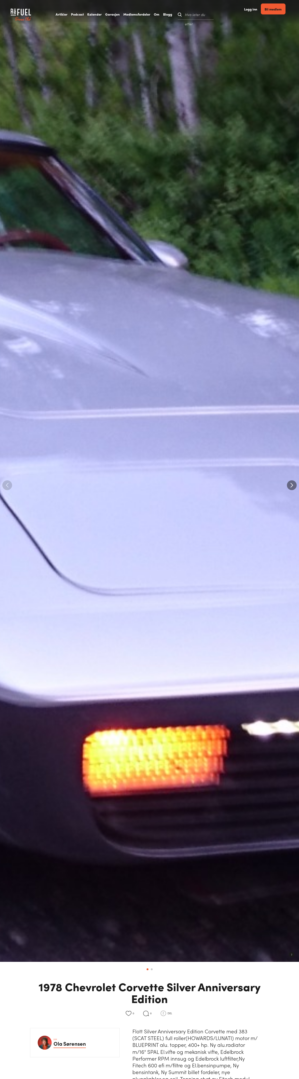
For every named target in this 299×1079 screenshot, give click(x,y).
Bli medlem (279, 14)
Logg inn (256, 14)
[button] (292, 485)
